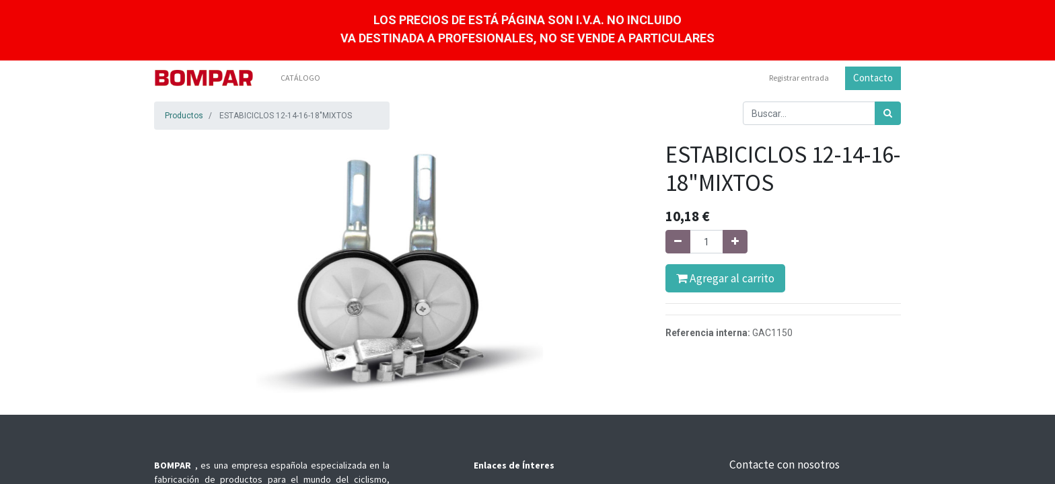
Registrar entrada (799, 78)
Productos (184, 115)
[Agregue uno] (735, 241)
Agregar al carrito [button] (725, 278)
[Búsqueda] (888, 113)
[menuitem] (300, 78)
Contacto (873, 77)
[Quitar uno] (677, 241)
